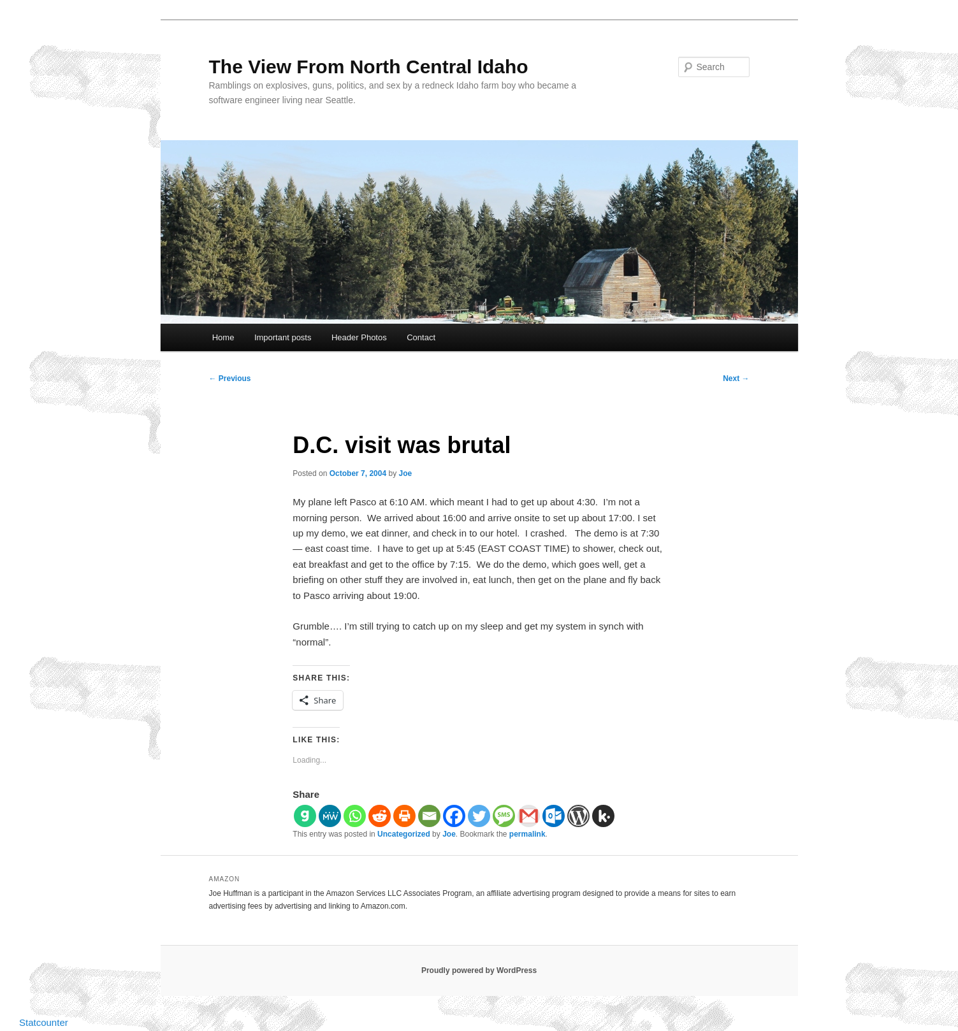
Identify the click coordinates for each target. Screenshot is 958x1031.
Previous (230, 378)
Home (223, 337)
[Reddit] (379, 816)
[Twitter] (479, 816)
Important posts (283, 337)
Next (736, 378)
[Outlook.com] (553, 816)
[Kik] (603, 816)
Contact (421, 337)
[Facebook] (454, 816)
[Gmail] (529, 816)
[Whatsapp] (355, 816)
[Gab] (305, 816)
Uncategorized (403, 834)
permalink (527, 834)
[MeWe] (330, 816)
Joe (405, 473)
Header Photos (359, 337)
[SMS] (504, 816)
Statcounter (43, 1022)
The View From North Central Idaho (368, 66)
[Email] (429, 816)
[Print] (404, 816)
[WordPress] (578, 816)
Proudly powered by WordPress (479, 970)
